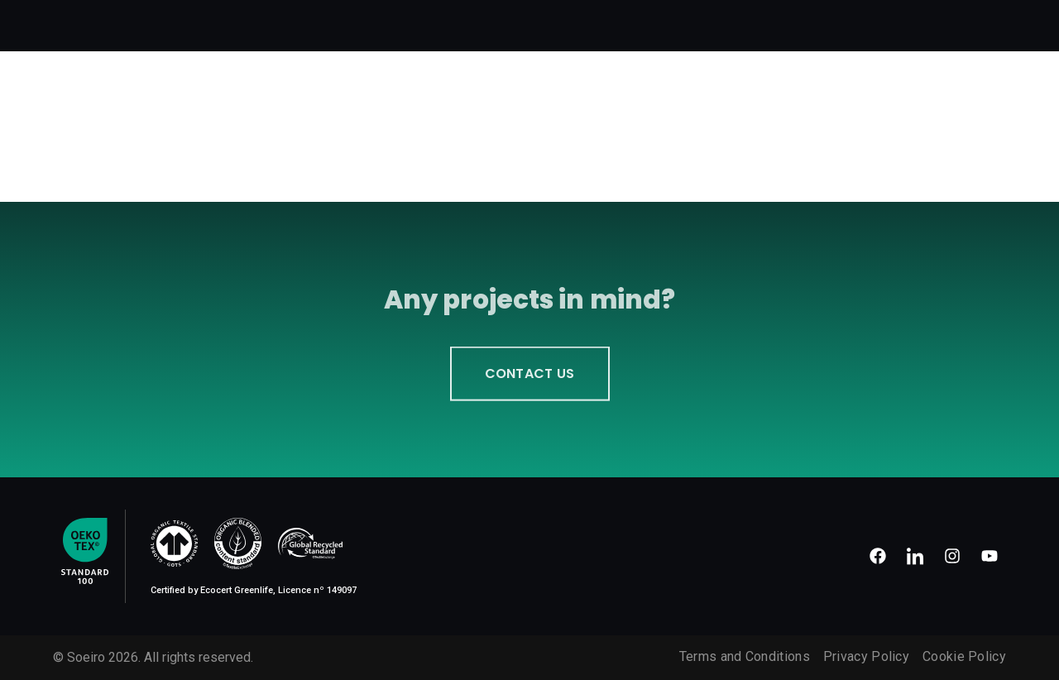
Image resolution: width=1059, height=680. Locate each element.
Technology (689, 16)
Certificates (884, 16)
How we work (520, 16)
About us (435, 16)
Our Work (607, 16)
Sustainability (786, 16)
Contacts (968, 16)
